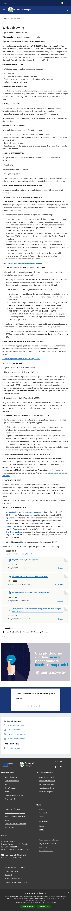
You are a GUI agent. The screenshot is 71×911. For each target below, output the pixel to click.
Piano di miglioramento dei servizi (16, 882)
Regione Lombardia (9, 3)
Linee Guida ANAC (13, 526)
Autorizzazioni (10, 827)
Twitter (15, 632)
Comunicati (43, 813)
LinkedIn (44, 632)
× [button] (68, 892)
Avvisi (41, 816)
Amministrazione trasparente (15, 867)
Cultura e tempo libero (47, 780)
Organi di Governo (11, 777)
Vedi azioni (6, 637)
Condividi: (7, 628)
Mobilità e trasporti (46, 791)
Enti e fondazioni (10, 788)
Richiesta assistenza (46, 851)
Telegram (34, 632)
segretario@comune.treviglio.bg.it (19, 553)
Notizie (41, 809)
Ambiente (8, 820)
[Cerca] (67, 9)
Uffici (6, 784)
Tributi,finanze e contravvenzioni (16, 816)
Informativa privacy (11, 871)
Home (4, 18)
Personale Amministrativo (14, 795)
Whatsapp (25, 632)
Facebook (6, 632)
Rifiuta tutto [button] (43, 906)
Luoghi (41, 826)
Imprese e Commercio (46, 784)
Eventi (41, 829)
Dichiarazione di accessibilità (14, 878)
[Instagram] (61, 767)
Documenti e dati (10, 799)
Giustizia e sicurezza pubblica (15, 813)
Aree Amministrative (12, 780)
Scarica (58, 568)
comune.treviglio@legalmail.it (15, 855)
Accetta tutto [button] (28, 906)
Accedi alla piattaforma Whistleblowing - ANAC (21, 358)
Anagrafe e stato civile (47, 777)
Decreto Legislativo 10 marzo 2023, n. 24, (22, 512)
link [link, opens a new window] (55, 902)
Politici (7, 791)
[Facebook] (56, 767)
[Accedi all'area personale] (62, 3)
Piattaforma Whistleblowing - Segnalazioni (28, 263)
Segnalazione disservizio (47, 843)
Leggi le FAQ (43, 847)
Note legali (8, 875)
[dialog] (35, 900)
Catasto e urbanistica (46, 788)
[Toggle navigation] (4, 9)
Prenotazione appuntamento (49, 840)
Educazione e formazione (13, 809)
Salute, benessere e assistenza (15, 823)
